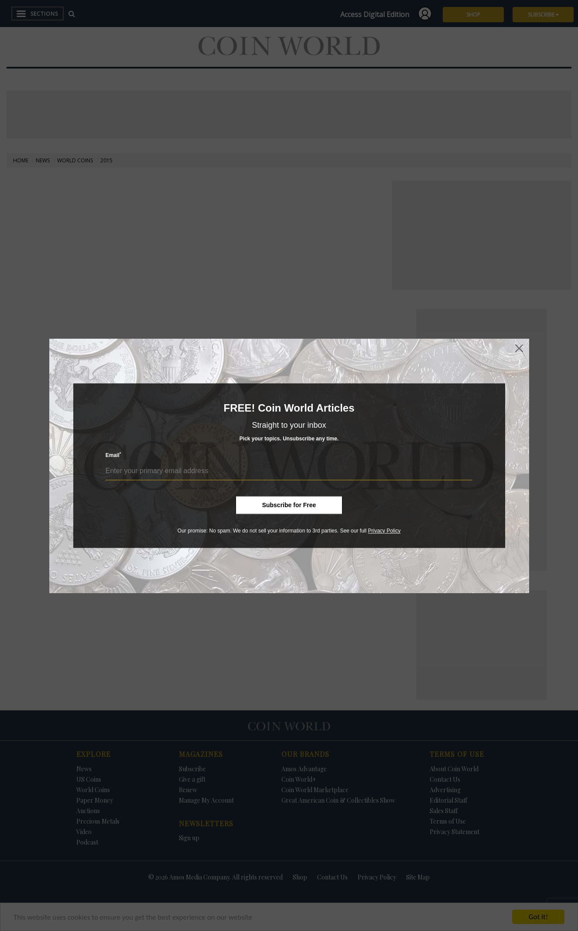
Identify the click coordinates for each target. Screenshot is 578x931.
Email (113, 455)
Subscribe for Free (289, 505)
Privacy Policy (384, 531)
